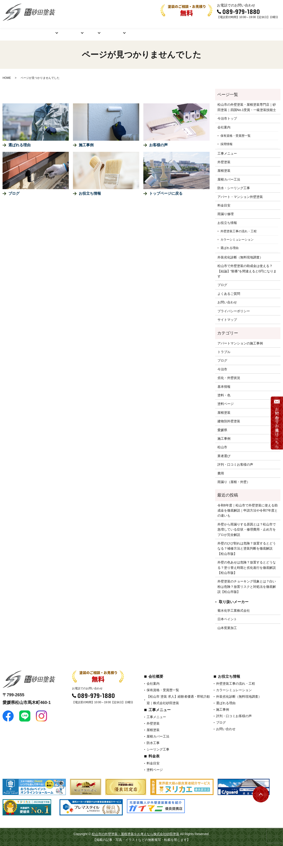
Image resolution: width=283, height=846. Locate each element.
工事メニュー (63, 30)
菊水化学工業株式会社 (233, 610)
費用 (220, 473)
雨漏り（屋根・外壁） (233, 482)
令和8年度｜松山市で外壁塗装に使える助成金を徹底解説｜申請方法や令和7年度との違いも (247, 510)
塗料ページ (225, 404)
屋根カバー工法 (228, 179)
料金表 (88, 30)
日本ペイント (227, 619)
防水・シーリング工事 (233, 188)
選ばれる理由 (229, 248)
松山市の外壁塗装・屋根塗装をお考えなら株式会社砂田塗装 (135, 834)
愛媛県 (222, 430)
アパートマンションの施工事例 (240, 343)
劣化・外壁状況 (228, 378)
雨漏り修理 (225, 214)
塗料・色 (223, 395)
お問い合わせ (261, 30)
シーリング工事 (158, 749)
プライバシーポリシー (233, 311)
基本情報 (223, 386)
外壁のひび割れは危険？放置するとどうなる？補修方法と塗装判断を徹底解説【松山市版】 (246, 548)
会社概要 (37, 30)
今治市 (222, 369)
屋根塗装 (223, 170)
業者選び (223, 456)
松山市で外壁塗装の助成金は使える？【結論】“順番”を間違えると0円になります (247, 271)
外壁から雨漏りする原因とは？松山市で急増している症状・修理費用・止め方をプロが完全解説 (246, 529)
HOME (7, 78)
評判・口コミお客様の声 (172, 30)
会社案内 (223, 127)
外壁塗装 (223, 162)
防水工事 (153, 743)
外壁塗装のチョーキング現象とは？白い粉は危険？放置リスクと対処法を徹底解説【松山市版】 (246, 586)
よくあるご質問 (230, 30)
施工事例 (138, 30)
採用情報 (226, 144)
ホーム (17, 30)
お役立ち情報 (112, 30)
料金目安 (223, 205)
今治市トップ (227, 118)
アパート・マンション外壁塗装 (240, 197)
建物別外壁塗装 (228, 421)
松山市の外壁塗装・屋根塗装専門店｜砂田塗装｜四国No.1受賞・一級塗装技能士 (246, 107)
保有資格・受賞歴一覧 (235, 135)
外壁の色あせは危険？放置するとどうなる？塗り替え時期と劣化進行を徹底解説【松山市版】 (246, 567)
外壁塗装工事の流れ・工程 (238, 231)
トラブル (223, 352)
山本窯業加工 (227, 628)
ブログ (205, 30)
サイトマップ (227, 319)
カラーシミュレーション (237, 239)
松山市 (222, 447)
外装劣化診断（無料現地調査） (240, 257)
